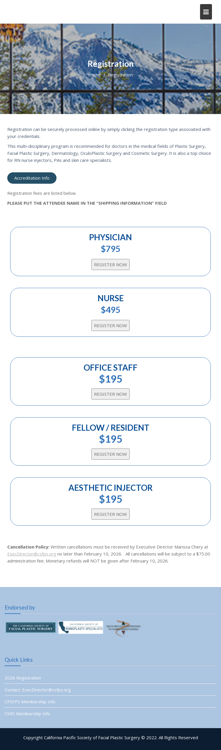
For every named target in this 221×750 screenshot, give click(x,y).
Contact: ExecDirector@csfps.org (38, 690)
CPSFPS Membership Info (31, 701)
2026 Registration (24, 678)
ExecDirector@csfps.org (31, 554)
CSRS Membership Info (28, 713)
